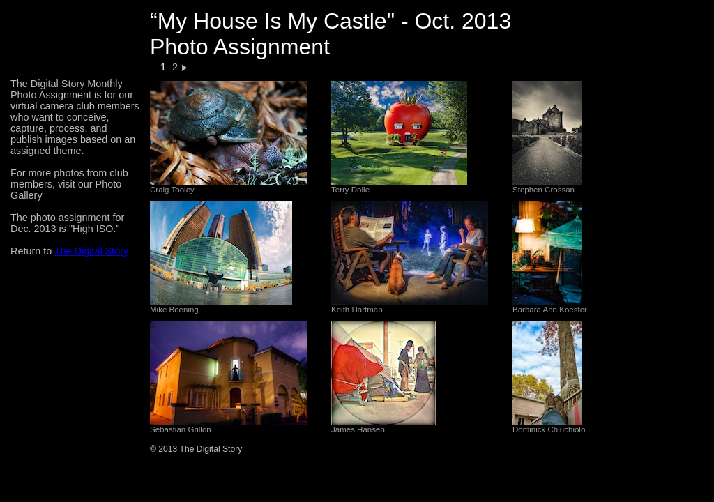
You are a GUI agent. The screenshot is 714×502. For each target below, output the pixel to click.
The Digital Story (91, 251)
